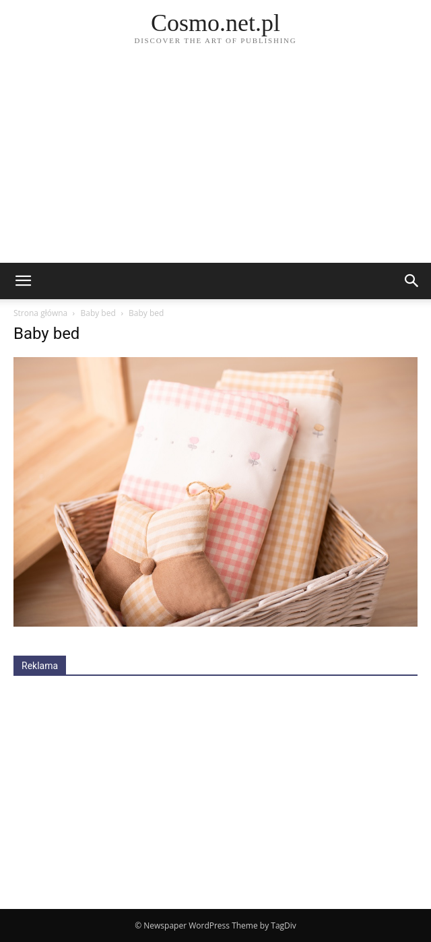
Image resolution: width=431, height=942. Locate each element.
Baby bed (97, 313)
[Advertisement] (215, 161)
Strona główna (40, 313)
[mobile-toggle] (22, 281)
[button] (412, 281)
